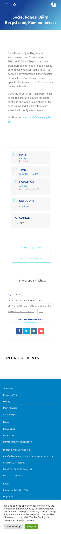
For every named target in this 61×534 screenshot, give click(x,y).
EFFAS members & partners (25, 300)
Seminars (24, 206)
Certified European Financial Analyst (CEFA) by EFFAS (28, 456)
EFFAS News (9, 428)
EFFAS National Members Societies (29, 306)
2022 (17, 294)
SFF (41, 312)
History (6, 401)
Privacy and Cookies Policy (16, 490)
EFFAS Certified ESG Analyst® (17, 469)
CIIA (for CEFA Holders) (14, 462)
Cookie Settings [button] (13, 526)
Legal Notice (9, 496)
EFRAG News (9, 435)
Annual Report (10, 414)
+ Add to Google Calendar (31, 248)
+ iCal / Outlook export (31, 258)
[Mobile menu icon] (6, 5)
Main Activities (10, 407)
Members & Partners (21, 312)
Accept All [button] (31, 526)
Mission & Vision (11, 394)
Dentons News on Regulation (17, 441)
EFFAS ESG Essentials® (14, 475)
